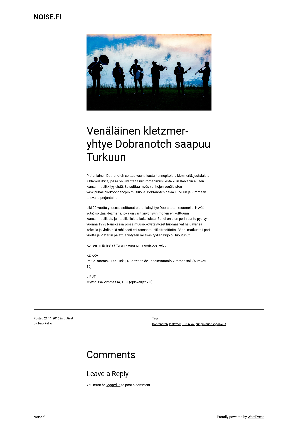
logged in (114, 385)
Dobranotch (160, 324)
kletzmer (175, 324)
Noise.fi (47, 17)
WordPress (256, 417)
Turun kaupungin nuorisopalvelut (204, 324)
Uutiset (68, 318)
